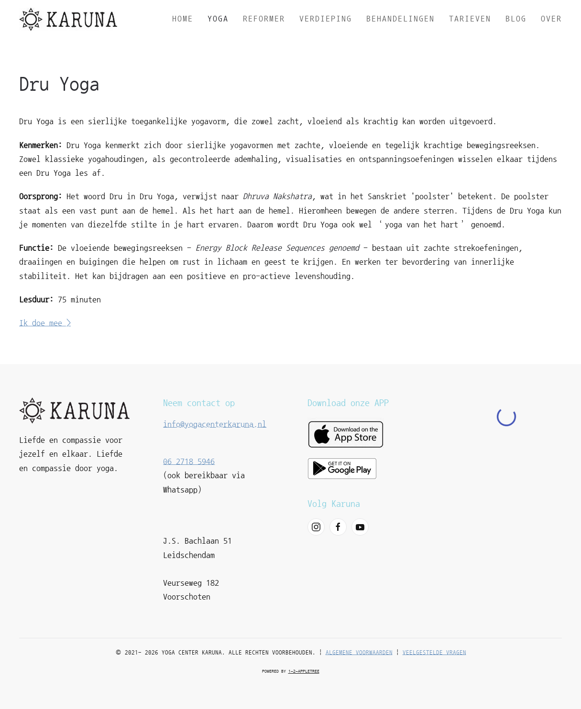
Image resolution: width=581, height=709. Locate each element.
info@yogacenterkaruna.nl (214, 424)
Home (182, 18)
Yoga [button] (218, 18)
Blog (515, 18)
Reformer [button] (264, 18)
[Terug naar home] (68, 19)
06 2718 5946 (189, 461)
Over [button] (551, 18)
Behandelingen (400, 18)
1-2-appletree (303, 671)
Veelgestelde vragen (434, 652)
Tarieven (470, 18)
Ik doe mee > (45, 323)
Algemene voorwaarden (359, 652)
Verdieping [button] (325, 18)
